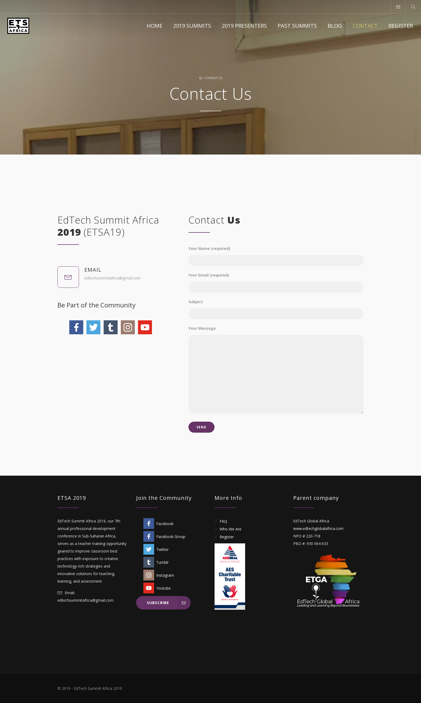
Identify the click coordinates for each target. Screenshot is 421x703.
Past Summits (297, 25)
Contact (365, 25)
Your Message (276, 370)
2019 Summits (192, 25)
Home (154, 25)
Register (401, 25)
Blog (335, 25)
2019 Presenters (244, 25)
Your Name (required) (276, 253)
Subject (276, 306)
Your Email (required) (276, 280)
